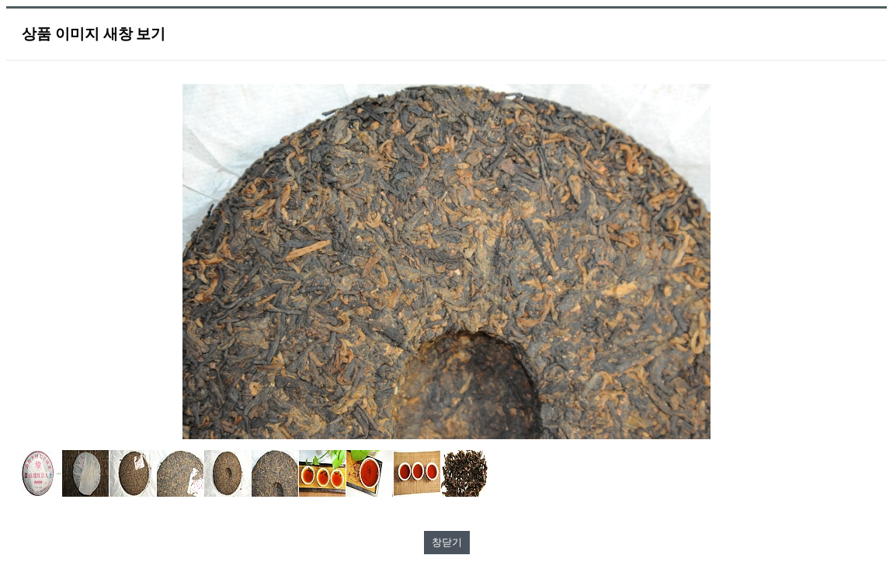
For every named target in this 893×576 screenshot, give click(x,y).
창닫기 (447, 542)
